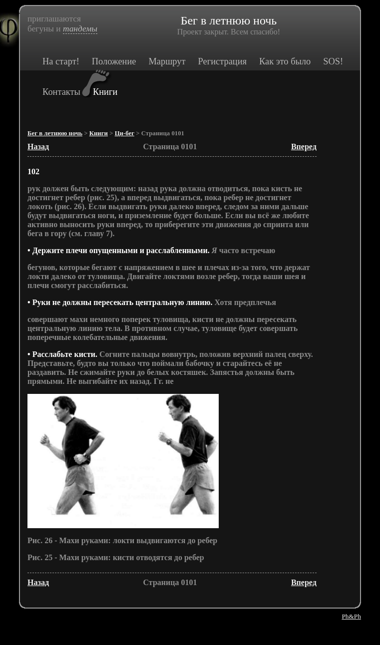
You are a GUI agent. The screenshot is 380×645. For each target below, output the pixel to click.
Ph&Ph (351, 616)
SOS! (333, 61)
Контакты (61, 92)
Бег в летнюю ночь (54, 133)
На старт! (60, 61)
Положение (114, 61)
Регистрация (222, 61)
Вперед (304, 146)
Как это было (285, 61)
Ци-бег (124, 133)
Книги (105, 92)
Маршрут (166, 61)
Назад (38, 146)
